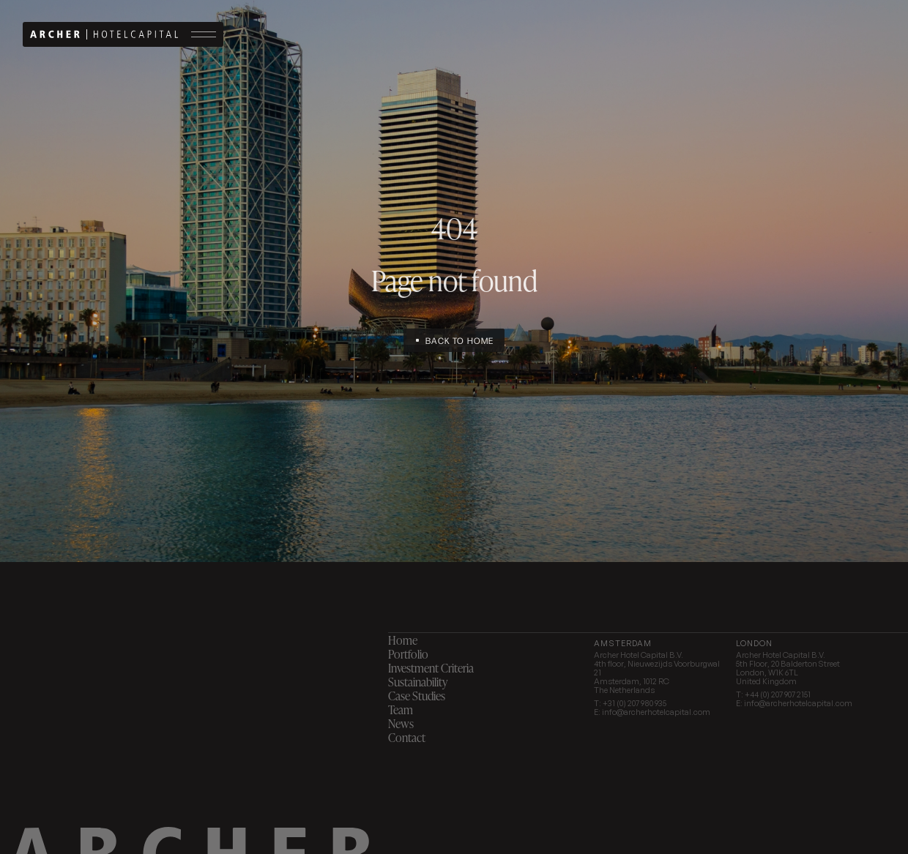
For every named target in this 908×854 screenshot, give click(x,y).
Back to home (459, 340)
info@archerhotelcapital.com (656, 712)
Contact (406, 737)
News (401, 723)
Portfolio (408, 654)
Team (400, 709)
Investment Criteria (431, 668)
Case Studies (416, 696)
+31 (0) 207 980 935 (634, 703)
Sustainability (417, 682)
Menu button (203, 34)
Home (402, 640)
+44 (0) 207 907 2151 (778, 694)
